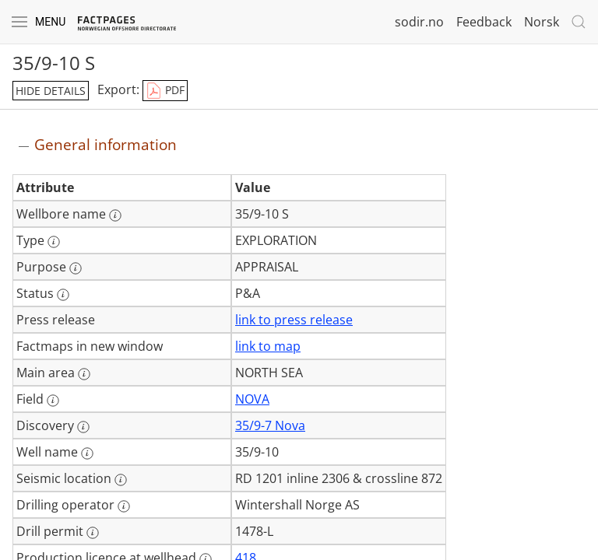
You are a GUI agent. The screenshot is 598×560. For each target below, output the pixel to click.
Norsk (541, 21)
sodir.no (419, 21)
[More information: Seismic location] (120, 480)
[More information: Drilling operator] (124, 506)
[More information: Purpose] (75, 268)
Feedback (484, 21)
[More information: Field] (53, 400)
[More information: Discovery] (83, 427)
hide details (51, 90)
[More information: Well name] (87, 453)
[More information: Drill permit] (92, 533)
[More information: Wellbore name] (115, 215)
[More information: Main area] (84, 374)
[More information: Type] (53, 242)
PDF (165, 91)
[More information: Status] (63, 295)
